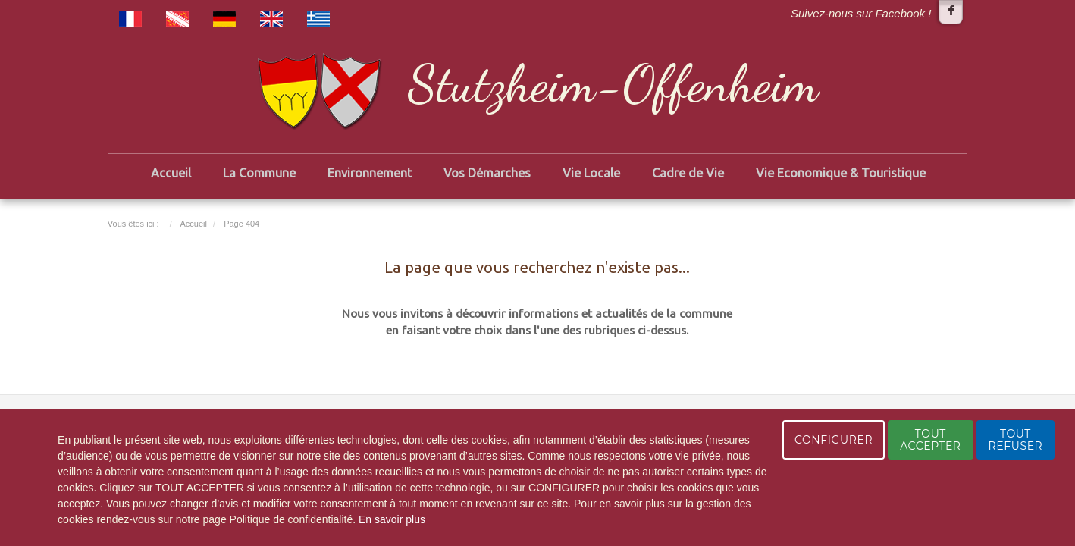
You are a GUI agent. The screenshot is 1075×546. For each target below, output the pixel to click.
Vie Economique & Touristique (841, 173)
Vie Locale (591, 173)
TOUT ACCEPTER (930, 440)
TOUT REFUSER (1016, 440)
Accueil (171, 173)
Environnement (370, 173)
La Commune (259, 173)
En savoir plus (392, 519)
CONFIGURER (833, 440)
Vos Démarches (487, 173)
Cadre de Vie (688, 173)
